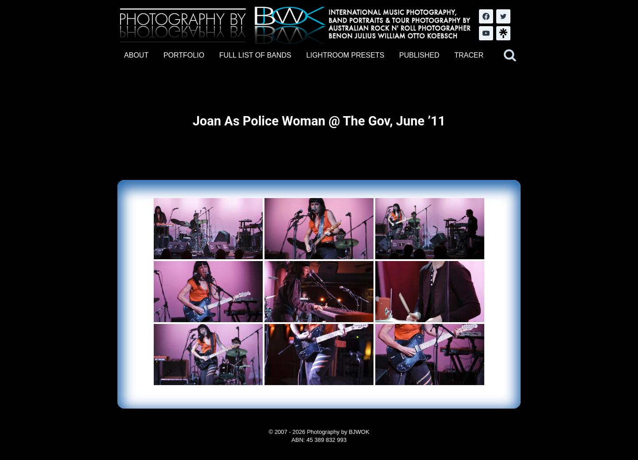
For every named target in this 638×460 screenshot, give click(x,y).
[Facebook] (486, 16)
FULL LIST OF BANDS (255, 55)
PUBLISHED (419, 55)
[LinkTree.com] (503, 33)
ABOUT (136, 55)
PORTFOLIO (183, 55)
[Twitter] (503, 16)
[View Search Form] (510, 55)
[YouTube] (486, 33)
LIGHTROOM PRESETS (345, 55)
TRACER (468, 55)
